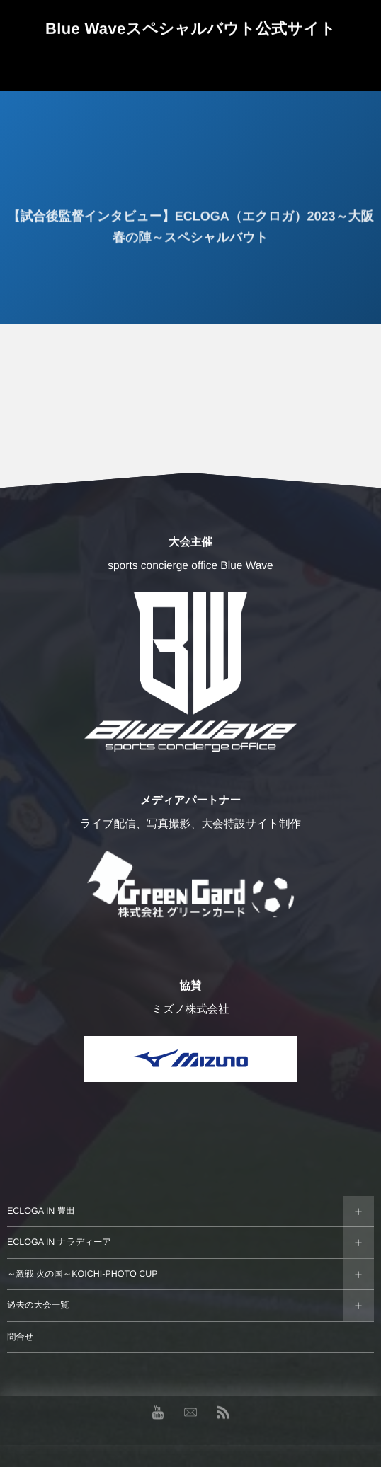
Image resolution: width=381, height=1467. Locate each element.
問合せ (20, 1337)
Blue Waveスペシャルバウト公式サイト (190, 28)
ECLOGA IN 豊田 (41, 1211)
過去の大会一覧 (38, 1305)
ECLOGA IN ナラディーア (59, 1242)
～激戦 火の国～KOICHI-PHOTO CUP (82, 1274)
